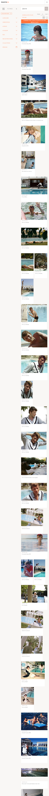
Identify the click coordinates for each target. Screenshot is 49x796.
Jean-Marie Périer (6, 13)
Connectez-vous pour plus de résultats (34, 21)
